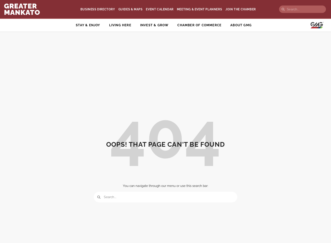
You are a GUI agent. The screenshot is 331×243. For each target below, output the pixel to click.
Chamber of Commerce (199, 25)
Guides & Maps (130, 9)
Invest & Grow (154, 25)
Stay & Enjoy (88, 25)
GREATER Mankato (22, 9)
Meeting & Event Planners (199, 9)
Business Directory (97, 9)
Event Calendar (159, 9)
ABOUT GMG (241, 25)
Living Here (120, 25)
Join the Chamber (240, 9)
